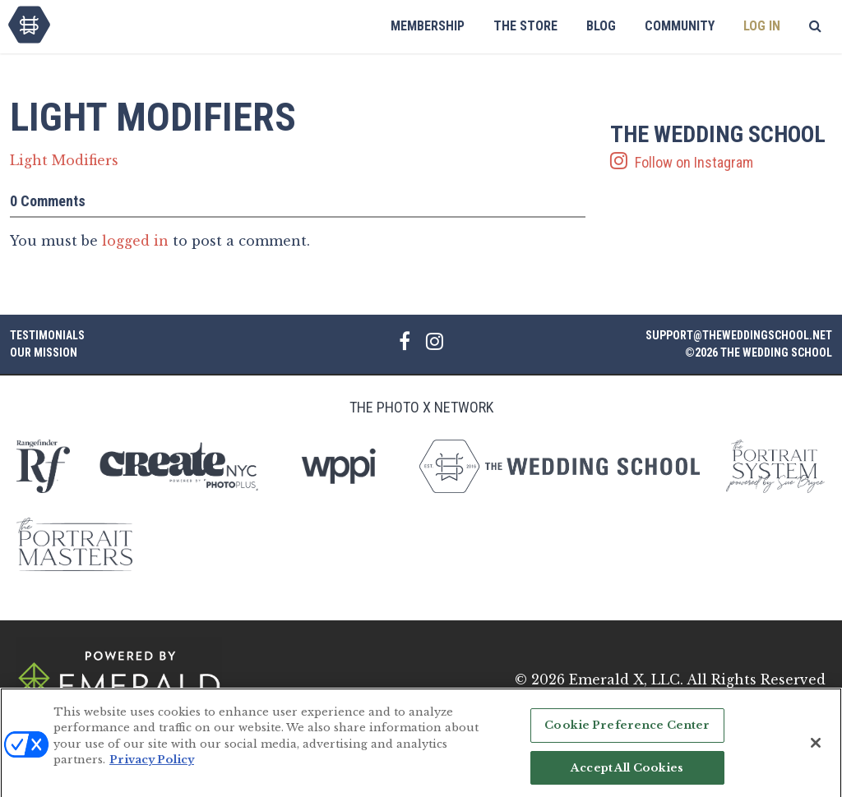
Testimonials (47, 335)
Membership (428, 26)
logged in (135, 241)
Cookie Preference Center (627, 732)
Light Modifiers (64, 160)
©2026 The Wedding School (758, 352)
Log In (761, 26)
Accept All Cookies (627, 774)
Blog (601, 26)
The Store (525, 26)
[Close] (816, 749)
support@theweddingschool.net (738, 335)
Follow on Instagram (721, 147)
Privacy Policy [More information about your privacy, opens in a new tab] (151, 766)
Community (680, 26)
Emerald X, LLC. (626, 679)
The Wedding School (29, 25)
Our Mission (43, 352)
